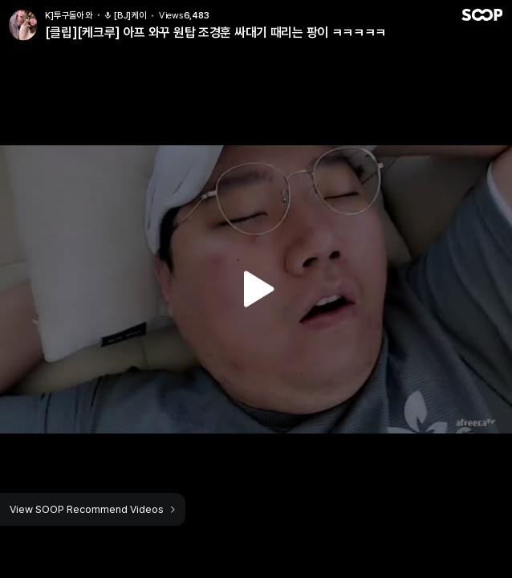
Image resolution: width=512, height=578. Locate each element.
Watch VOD (256, 289)
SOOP (481, 15)
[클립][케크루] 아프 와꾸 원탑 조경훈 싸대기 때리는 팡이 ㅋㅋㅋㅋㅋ (215, 32)
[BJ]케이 (125, 15)
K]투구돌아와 (68, 15)
